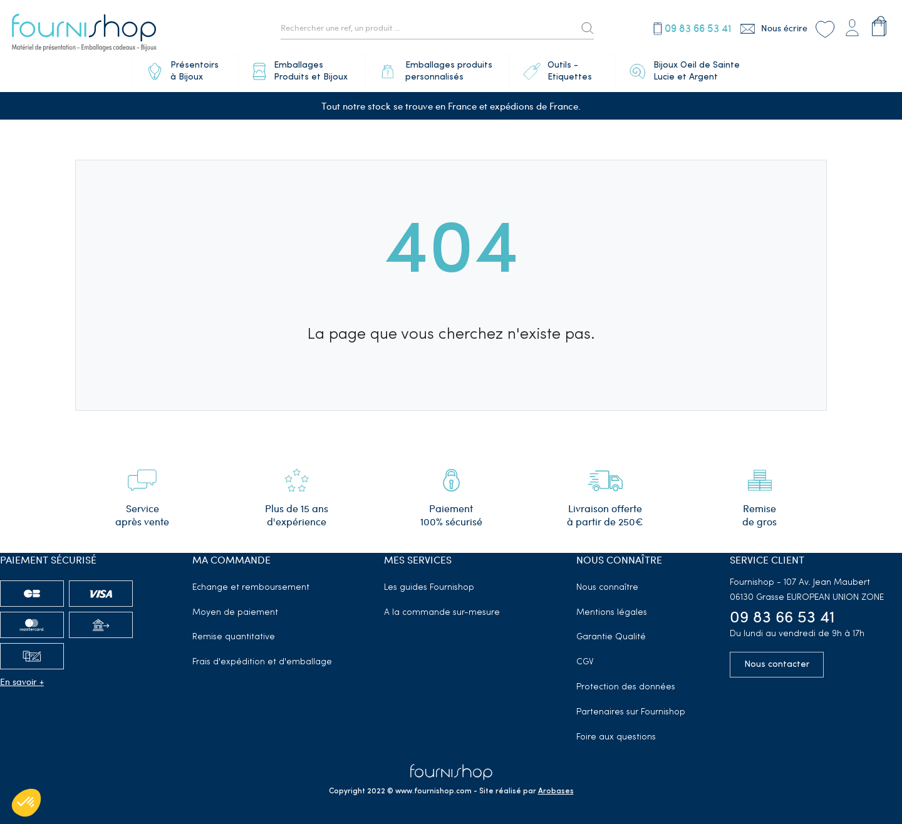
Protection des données (625, 687)
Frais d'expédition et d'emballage (262, 662)
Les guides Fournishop (429, 587)
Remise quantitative (233, 637)
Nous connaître (607, 587)
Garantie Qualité (611, 637)
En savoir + (22, 682)
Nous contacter (776, 664)
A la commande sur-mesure (442, 612)
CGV (585, 662)
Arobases (556, 791)
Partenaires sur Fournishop (630, 712)
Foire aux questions (616, 737)
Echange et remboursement (250, 587)
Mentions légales (611, 612)
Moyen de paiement (235, 612)
